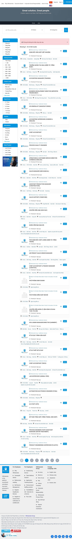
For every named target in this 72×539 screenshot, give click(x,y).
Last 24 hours (7, 148)
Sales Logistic (63, 259)
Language (7, 40)
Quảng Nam (30, 58)
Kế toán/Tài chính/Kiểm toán (49, 84)
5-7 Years (6, 108)
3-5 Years (6, 106)
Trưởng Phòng (7, 91)
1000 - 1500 (7, 67)
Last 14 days (7, 152)
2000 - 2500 (7, 71)
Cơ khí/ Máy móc (52, 177)
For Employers (28, 467)
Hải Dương (35, 190)
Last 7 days (6, 150)
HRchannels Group (39, 467)
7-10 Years (6, 110)
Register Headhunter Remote (16, 492)
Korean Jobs (52, 482)
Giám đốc (6, 93)
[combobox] (34, 30)
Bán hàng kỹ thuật (43, 177)
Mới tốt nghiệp (7, 84)
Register (56, 2)
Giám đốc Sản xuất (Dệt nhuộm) (39, 52)
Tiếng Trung (7, 49)
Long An (31, 382)
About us (40, 475)
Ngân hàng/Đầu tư (35, 287)
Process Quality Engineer (38, 145)
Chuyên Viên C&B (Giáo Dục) (38, 210)
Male (5, 119)
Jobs (2, 3)
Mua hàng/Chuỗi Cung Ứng (46, 72)
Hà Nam (28, 246)
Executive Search (19, 3)
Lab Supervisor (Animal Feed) (39, 376)
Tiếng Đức (6, 47)
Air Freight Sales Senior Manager (40, 253)
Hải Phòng (29, 72)
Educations (7, 125)
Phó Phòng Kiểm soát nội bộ (38, 295)
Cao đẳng (6, 132)
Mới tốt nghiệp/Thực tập (44, 436)
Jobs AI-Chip (45, 3)
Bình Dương (31, 84)
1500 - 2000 (7, 69)
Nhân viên (6, 86)
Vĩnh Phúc (34, 177)
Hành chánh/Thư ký (54, 329)
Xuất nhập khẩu (56, 72)
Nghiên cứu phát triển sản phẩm (55, 231)
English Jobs (52, 472)
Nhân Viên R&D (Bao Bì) (36, 225)
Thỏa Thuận (7, 60)
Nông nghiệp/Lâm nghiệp (46, 382)
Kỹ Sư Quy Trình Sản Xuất (37, 335)
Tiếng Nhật (6, 51)
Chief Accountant (35, 132)
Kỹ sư (5, 137)
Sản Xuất (55, 58)
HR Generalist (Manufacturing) (40, 106)
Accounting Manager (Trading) (40, 78)
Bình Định (24, 329)
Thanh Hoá (34, 410)
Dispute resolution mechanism (39, 506)
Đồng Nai (38, 84)
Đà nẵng (24, 58)
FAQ (39, 480)
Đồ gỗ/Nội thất (46, 203)
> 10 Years (6, 112)
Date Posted (7, 145)
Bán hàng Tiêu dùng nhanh (41, 98)
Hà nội (23, 72)
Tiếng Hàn (6, 54)
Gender (6, 116)
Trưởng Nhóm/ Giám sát (9, 89)
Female (6, 121)
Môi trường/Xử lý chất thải (57, 436)
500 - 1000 (6, 65)
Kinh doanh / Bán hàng (61, 203)
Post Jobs (28, 496)
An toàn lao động (25, 438)
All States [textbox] (33, 30)
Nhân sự (44, 112)
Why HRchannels (9, 3)
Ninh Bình (34, 246)
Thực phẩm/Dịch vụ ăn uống (54, 98)
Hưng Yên (35, 72)
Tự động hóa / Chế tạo (63, 357)
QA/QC (55, 246)
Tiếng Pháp (6, 45)
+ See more (7, 95)
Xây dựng (47, 190)
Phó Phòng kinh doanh (37, 280)
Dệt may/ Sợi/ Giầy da (47, 58)
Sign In (61, 2)
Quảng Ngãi (36, 58)
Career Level (7, 81)
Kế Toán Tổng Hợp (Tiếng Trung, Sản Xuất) (43, 417)
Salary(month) (8, 57)
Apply (65, 51)
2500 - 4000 (7, 73)
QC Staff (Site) (34, 404)
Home (33, 23)
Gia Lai (29, 329)
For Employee (17, 467)
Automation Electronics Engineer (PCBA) (43, 391)
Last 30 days (7, 154)
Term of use (41, 478)
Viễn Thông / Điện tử (52, 151)
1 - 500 (5, 62)
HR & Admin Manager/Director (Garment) (43, 322)
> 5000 (5, 77)
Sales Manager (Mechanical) (39, 171)
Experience (7, 99)
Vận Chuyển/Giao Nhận (44, 259)
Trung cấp (6, 130)
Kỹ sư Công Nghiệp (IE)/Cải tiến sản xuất (30, 233)
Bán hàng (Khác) (54, 259)
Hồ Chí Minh (25, 84)
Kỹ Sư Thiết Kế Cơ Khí (36, 350)
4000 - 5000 (7, 75)
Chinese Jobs (52, 475)
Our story (40, 472)
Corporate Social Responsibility (32, 3)
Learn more (5, 496)
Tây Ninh (36, 382)
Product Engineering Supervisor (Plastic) (43, 445)
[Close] (67, 42)
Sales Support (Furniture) (38, 197)
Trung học (6, 128)
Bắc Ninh (35, 164)
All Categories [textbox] (53, 30)
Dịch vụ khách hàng (44, 164)
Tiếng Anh (6, 43)
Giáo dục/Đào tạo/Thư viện (45, 216)
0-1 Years (6, 102)
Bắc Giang (29, 259)
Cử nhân (6, 135)
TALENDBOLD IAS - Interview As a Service (28, 492)
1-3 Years (6, 104)
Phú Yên (34, 329)
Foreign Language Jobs (52, 467)
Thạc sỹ (6, 139)
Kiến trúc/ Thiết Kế (52, 357)
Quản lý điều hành (54, 164)
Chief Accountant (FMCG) (37, 363)
